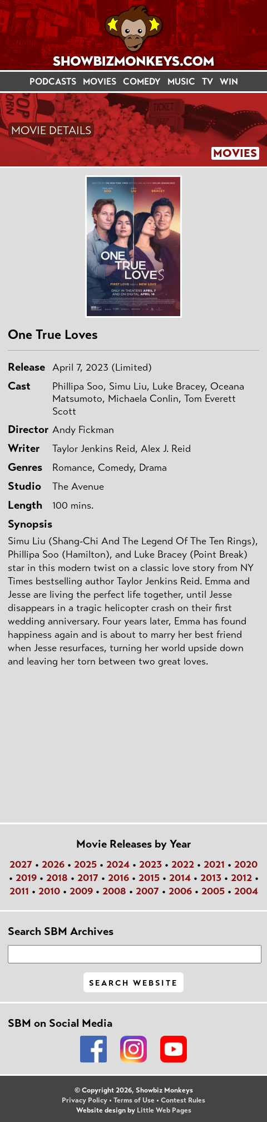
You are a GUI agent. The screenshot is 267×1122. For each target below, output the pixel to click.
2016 (118, 878)
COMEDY (142, 81)
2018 (57, 878)
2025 (85, 864)
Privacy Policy (84, 1100)
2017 (87, 878)
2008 (114, 891)
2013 (210, 878)
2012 (241, 878)
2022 (182, 864)
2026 (53, 864)
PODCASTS (52, 81)
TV (207, 81)
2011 (19, 891)
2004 (246, 891)
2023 (150, 864)
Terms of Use (134, 1100)
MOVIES (99, 81)
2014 (180, 878)
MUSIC (181, 81)
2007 (147, 891)
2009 (81, 891)
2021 (214, 864)
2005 (213, 891)
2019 (26, 878)
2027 (20, 864)
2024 (118, 864)
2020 (246, 864)
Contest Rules (183, 1100)
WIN (229, 81)
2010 (49, 891)
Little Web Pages (164, 1110)
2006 (180, 891)
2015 (149, 878)
